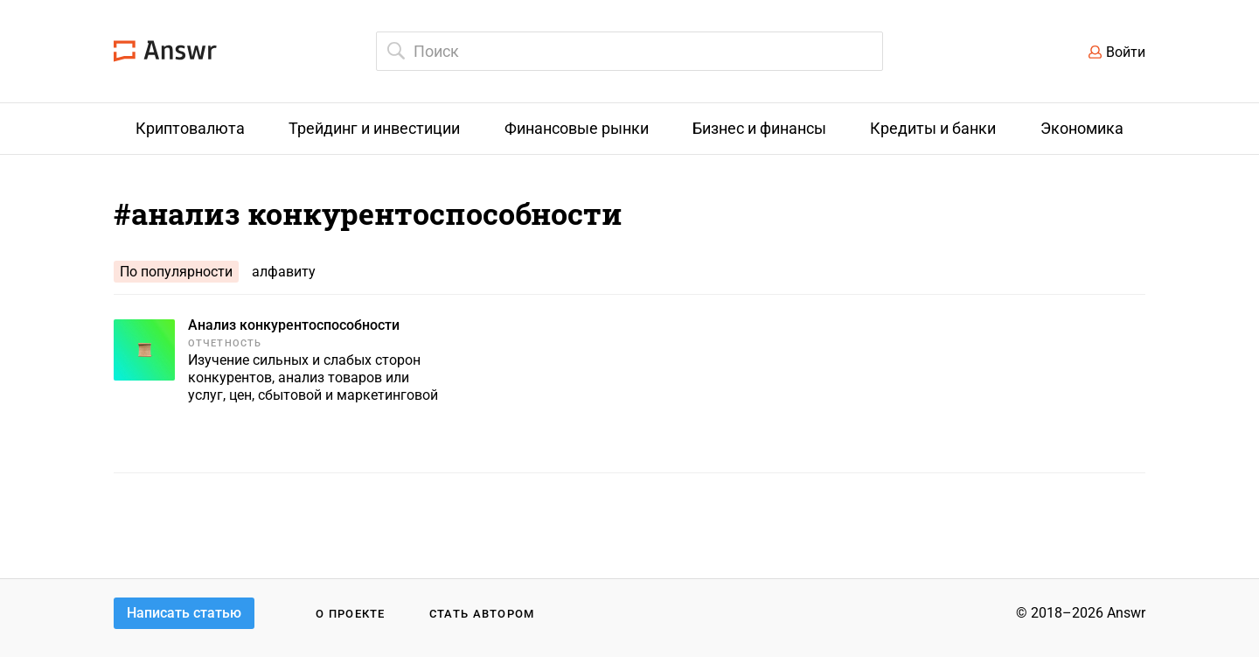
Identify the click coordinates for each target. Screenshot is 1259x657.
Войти (1125, 52)
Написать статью (184, 613)
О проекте (351, 613)
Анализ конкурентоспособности (294, 325)
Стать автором (482, 613)
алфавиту (284, 271)
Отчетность (224, 343)
